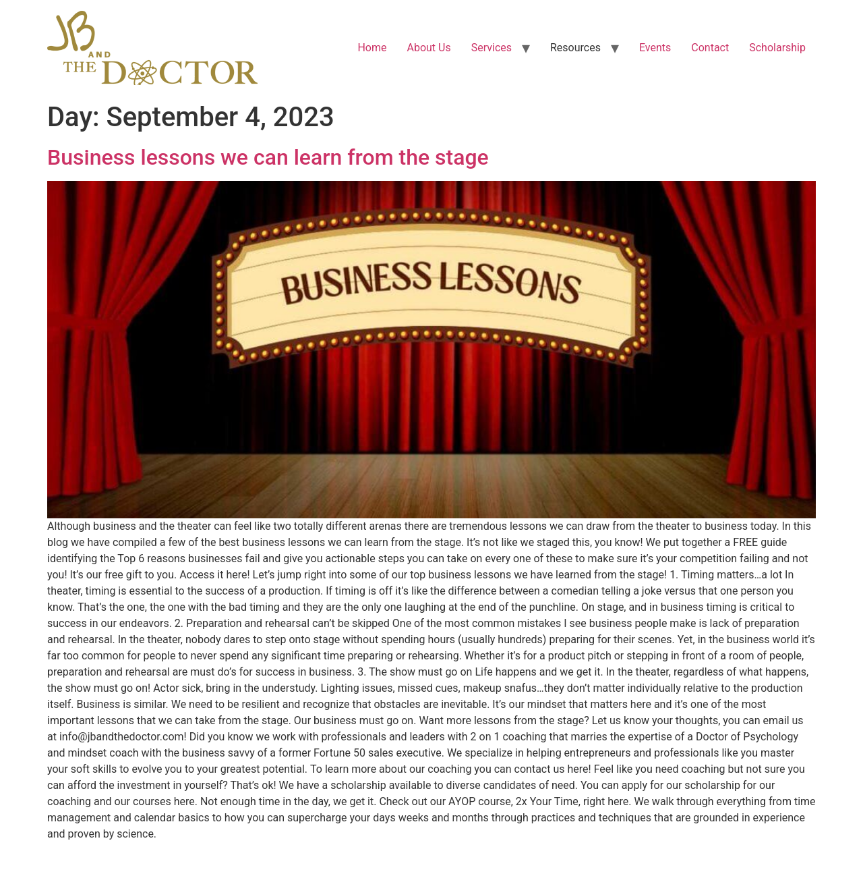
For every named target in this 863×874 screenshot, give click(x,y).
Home (371, 47)
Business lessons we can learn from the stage (268, 157)
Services (491, 47)
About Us (428, 47)
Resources (575, 47)
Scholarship (777, 47)
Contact (710, 47)
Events (655, 47)
